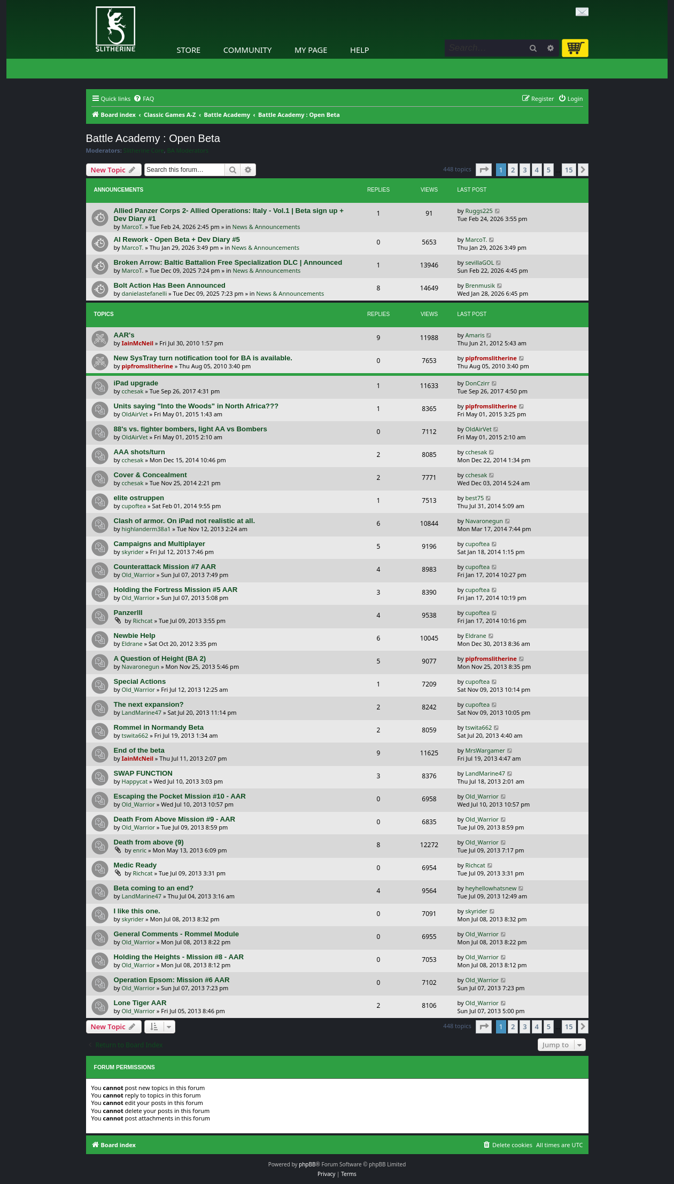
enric (139, 850)
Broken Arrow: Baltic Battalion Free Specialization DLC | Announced (228, 262)
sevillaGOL (480, 262)
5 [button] (549, 170)
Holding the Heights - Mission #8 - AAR (179, 957)
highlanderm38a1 (146, 529)
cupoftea (134, 506)
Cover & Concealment (150, 475)
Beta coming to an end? (153, 888)
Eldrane (132, 644)
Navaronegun (484, 521)
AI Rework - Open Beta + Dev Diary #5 (177, 239)
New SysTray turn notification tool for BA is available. (203, 358)
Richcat (142, 621)
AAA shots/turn (139, 452)
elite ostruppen (139, 498)
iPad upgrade (136, 383)
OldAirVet (135, 414)
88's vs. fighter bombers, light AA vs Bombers (190, 429)
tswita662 (135, 735)
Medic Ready (135, 865)
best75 (475, 498)
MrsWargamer (485, 750)
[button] (484, 169)
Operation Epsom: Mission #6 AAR (172, 980)
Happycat (135, 781)
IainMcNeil (137, 343)
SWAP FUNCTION (143, 773)
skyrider (133, 552)
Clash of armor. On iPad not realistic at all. (184, 521)
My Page (311, 49)
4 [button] (537, 170)
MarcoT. (133, 227)
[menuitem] (143, 98)
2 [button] (513, 170)
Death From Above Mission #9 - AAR (175, 819)
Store (189, 49)
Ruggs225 (479, 211)
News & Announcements (266, 227)
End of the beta (139, 750)
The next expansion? (149, 704)
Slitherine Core (143, 150)
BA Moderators (188, 150)
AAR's (124, 335)
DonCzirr (478, 383)
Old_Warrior (138, 575)
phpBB (307, 1164)
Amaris (475, 335)
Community (247, 49)
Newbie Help (135, 636)
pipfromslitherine (147, 366)
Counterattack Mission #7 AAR (165, 567)
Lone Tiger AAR (140, 1003)
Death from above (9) (149, 842)
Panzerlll (128, 613)
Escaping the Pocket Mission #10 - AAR (180, 796)
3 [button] (524, 170)
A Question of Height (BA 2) (160, 658)
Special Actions (140, 681)
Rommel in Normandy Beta (159, 727)
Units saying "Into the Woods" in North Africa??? (196, 406)
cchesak (133, 391)
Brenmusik (480, 285)
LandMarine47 (142, 712)
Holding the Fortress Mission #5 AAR (176, 590)
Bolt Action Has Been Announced (170, 285)
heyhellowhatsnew (491, 888)
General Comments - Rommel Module (176, 934)
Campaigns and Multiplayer (159, 544)
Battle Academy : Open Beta (153, 138)
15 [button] (569, 170)
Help (359, 49)
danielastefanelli (144, 293)
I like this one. (137, 911)
